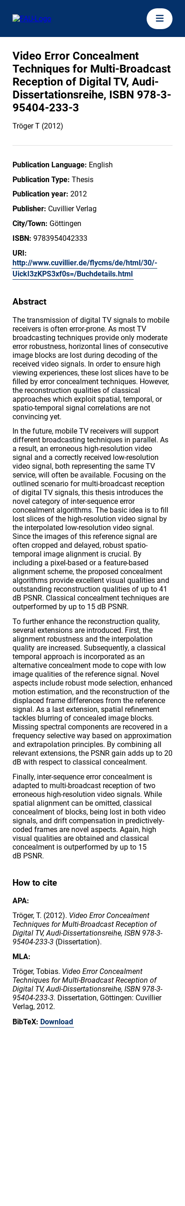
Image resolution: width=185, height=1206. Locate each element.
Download (56, 1021)
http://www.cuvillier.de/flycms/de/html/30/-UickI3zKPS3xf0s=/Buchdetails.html (84, 268)
